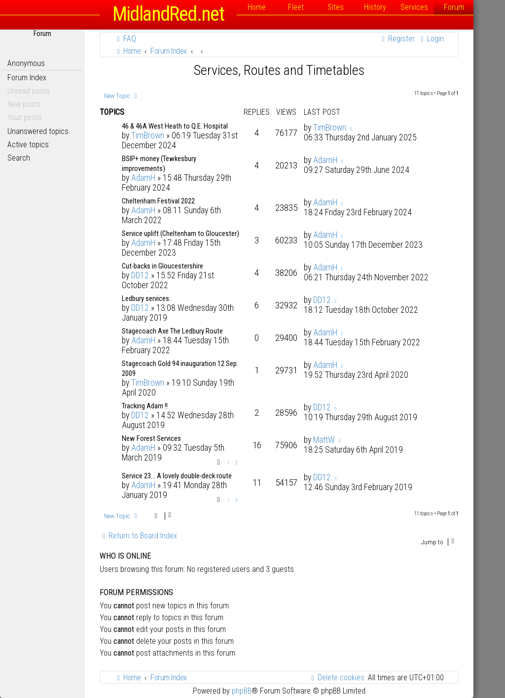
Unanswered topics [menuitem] (38, 131)
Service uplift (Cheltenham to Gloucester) (180, 233)
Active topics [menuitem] (28, 144)
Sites (335, 7)
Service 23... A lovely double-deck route (177, 475)
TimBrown (147, 135)
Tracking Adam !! (145, 405)
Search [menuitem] (18, 158)
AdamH (143, 178)
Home (257, 7)
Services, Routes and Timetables (279, 70)
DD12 (140, 275)
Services (414, 7)
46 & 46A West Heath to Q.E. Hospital (175, 126)
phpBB (242, 691)
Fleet (296, 7)
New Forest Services (151, 438)
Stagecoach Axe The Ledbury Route (172, 331)
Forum (454, 7)
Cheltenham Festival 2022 (158, 201)
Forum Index (26, 77)
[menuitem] (125, 38)
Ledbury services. (146, 298)
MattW (324, 440)
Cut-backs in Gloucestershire (162, 266)
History (375, 7)
